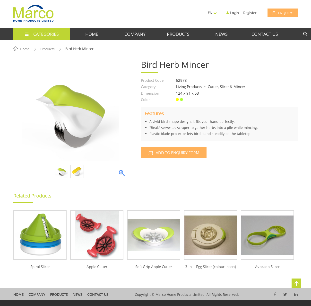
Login (234, 12)
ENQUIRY (282, 12)
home (91, 34)
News (77, 294)
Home (21, 49)
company (135, 34)
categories (42, 34)
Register (250, 12)
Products (47, 49)
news (221, 34)
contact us (264, 34)
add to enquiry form (173, 152)
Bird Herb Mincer (79, 48)
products (178, 34)
